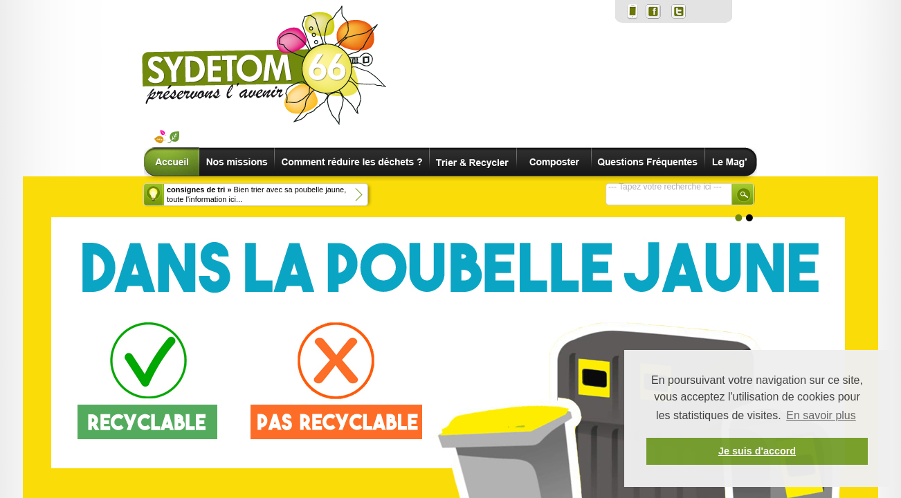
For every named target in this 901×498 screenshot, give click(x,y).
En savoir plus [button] (821, 415)
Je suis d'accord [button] (757, 450)
